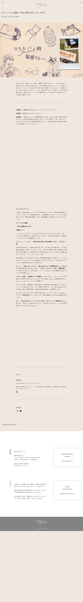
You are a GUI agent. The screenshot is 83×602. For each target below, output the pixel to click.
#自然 (5, 16)
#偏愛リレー (18, 16)
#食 (2, 16)
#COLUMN (11, 16)
